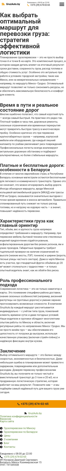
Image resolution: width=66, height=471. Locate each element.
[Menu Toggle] (61, 4)
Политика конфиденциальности (18, 416)
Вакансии (5, 418)
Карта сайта (7, 421)
